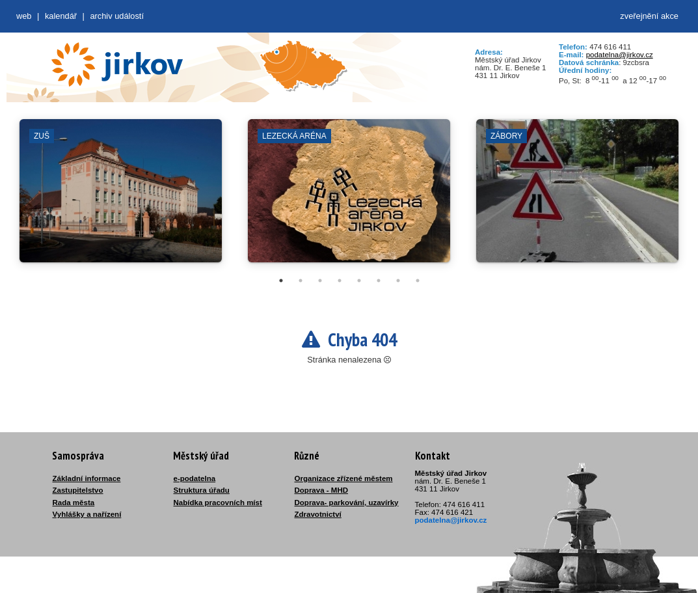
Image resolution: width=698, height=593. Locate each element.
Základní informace (87, 478)
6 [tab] (378, 280)
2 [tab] (300, 280)
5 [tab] (359, 280)
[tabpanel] (121, 197)
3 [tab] (320, 280)
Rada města (74, 502)
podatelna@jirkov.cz (619, 55)
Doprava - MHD (322, 490)
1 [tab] (281, 280)
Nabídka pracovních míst (218, 502)
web (23, 16)
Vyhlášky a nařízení (87, 514)
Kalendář (61, 16)
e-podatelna (195, 478)
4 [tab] (339, 280)
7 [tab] (398, 280)
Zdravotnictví (318, 514)
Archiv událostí (117, 16)
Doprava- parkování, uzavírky (347, 502)
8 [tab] (417, 280)
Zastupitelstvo (78, 490)
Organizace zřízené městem (344, 478)
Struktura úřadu (202, 490)
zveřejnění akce (649, 16)
